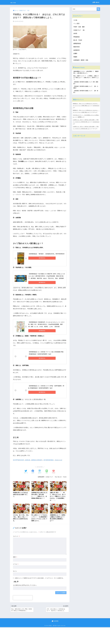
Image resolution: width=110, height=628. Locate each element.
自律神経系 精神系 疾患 (81, 61)
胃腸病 (75, 58)
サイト (15, 571)
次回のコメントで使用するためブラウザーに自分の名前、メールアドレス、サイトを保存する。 (39, 578)
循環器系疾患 (77, 44)
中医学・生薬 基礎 (79, 27)
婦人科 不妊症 (62, 476)
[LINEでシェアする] (47, 471)
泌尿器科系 (76, 51)
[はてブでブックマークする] (39, 471)
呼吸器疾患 (76, 37)
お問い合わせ (95, 2)
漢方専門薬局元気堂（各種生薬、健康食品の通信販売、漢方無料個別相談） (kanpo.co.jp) (39, 459)
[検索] (98, 9)
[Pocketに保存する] (53, 471)
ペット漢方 (76, 23)
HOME (55, 622)
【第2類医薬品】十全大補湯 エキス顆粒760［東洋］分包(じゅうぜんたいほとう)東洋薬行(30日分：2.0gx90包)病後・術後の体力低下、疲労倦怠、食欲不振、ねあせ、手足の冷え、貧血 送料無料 (46, 276)
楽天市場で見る (35, 257)
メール (16, 564)
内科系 (76, 34)
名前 (15, 557)
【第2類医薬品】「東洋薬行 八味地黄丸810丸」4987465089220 (46, 253)
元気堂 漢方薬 (16, 2)
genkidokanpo (76, 109)
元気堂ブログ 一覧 (51, 476)
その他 (75, 20)
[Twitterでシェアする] (26, 471)
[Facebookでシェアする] (32, 471)
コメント (16, 536)
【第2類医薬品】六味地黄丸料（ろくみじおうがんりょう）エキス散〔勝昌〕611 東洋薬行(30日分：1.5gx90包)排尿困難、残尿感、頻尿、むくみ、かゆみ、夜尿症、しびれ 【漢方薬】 (46, 324)
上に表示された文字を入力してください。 (25, 585)
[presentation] (23, 598)
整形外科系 (76, 47)
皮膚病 (75, 54)
